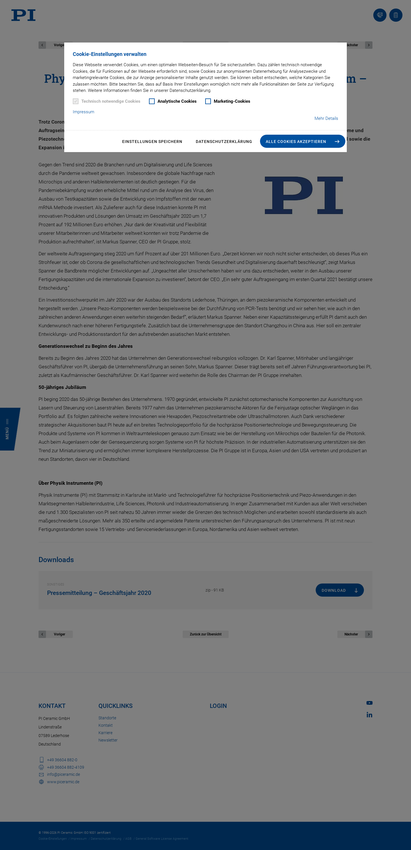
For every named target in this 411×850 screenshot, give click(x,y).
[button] (302, 141)
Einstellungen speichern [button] (152, 141)
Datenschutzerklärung (224, 141)
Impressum (83, 111)
